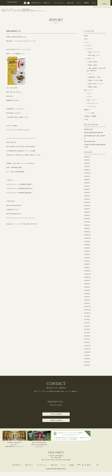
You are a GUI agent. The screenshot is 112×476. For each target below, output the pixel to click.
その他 (86, 119)
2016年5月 (87, 362)
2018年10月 (87, 277)
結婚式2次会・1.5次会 (94, 77)
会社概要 (79, 465)
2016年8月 (87, 358)
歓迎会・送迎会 (92, 65)
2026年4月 (87, 160)
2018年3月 (87, 300)
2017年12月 (87, 306)
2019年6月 (87, 251)
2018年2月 (87, 303)
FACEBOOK (89, 465)
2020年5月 (87, 215)
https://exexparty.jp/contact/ (13, 205)
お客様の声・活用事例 (90, 116)
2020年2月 (87, 225)
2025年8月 (87, 183)
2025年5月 (87, 192)
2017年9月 (87, 316)
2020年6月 (87, 212)
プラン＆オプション (59, 2)
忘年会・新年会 (92, 62)
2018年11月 (87, 274)
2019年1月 (87, 267)
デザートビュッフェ (92, 103)
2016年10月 (87, 352)
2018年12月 (87, 270)
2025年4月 (87, 196)
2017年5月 (87, 329)
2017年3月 (87, 336)
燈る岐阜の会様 (88, 129)
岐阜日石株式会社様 (89, 141)
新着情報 (86, 2)
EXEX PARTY (13, 2)
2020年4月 (87, 218)
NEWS (86, 35)
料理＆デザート (47, 2)
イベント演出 (91, 113)
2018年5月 (87, 293)
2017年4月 (87, 332)
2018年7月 (87, 287)
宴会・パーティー (92, 100)
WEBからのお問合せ (56, 420)
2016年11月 (87, 349)
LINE (99, 465)
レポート (79, 2)
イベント (15, 224)
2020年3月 (87, 222)
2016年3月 (87, 365)
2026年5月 (87, 157)
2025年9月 (87, 179)
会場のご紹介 (70, 2)
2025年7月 (87, 186)
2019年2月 (87, 264)
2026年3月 (87, 163)
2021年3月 (87, 202)
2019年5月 (87, 254)
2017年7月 (87, 323)
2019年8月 (87, 244)
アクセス (93, 2)
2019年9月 (87, 241)
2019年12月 (87, 231)
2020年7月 (87, 209)
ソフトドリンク (91, 106)
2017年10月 (87, 313)
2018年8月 (87, 284)
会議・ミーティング (93, 52)
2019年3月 (87, 261)
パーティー (90, 74)
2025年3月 (87, 199)
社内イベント (91, 58)
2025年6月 (87, 189)
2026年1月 (87, 170)
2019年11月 (87, 235)
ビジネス (89, 48)
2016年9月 (87, 355)
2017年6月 (87, 326)
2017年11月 (87, 310)
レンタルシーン (88, 45)
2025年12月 (87, 173)
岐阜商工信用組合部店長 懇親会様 (93, 132)
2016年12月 (87, 345)
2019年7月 (87, 248)
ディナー (89, 96)
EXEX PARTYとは (36, 2)
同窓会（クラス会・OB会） (96, 80)
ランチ (19, 9)
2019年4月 (87, 257)
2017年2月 (87, 339)
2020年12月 (87, 205)
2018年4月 (87, 296)
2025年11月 (87, 176)
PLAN (85, 39)
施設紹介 (86, 109)
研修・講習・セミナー (94, 55)
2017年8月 (87, 319)
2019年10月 (87, 238)
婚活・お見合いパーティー (95, 83)
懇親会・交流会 (92, 87)
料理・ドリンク (14, 9)
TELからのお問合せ (56, 414)
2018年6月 (87, 290)
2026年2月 (87, 166)
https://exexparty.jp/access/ (13, 213)
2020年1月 (87, 228)
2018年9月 (87, 280)
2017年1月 (87, 342)
